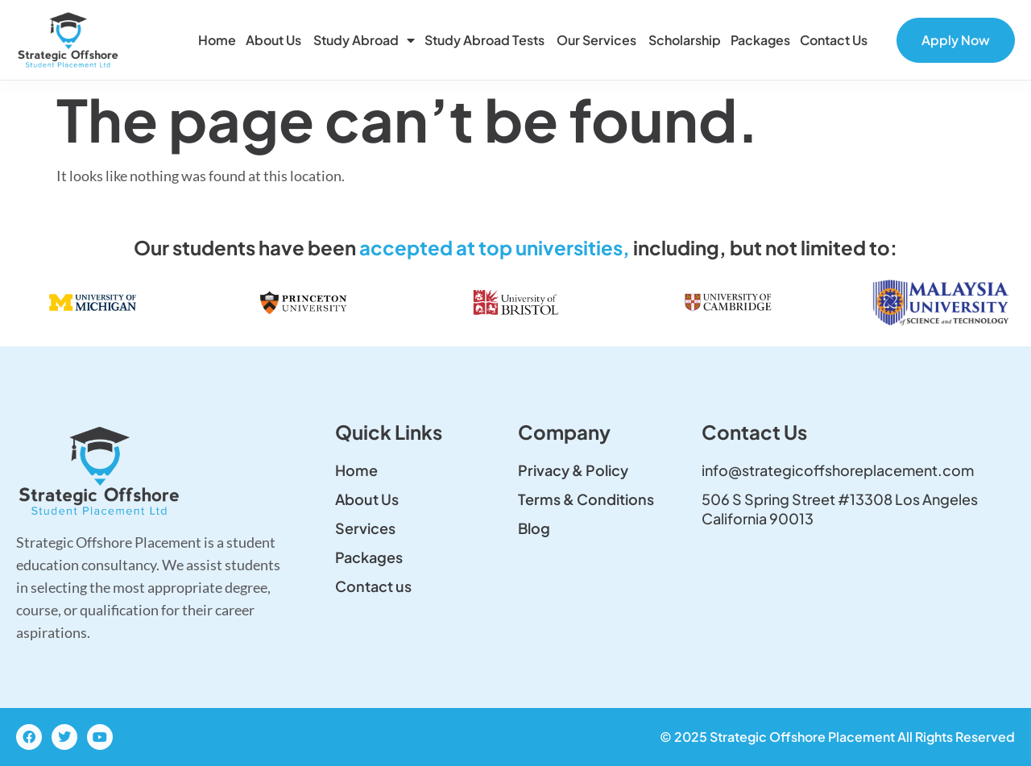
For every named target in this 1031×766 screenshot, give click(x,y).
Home (217, 39)
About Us (275, 39)
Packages (760, 39)
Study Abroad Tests (485, 39)
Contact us (835, 39)
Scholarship (684, 39)
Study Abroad (364, 40)
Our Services (598, 39)
